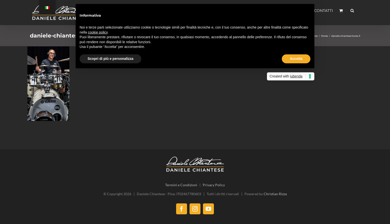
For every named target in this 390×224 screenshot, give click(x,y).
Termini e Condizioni (181, 185)
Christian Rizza (275, 194)
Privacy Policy (214, 185)
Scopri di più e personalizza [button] (110, 59)
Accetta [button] (296, 59)
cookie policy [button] (97, 32)
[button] (352, 10)
